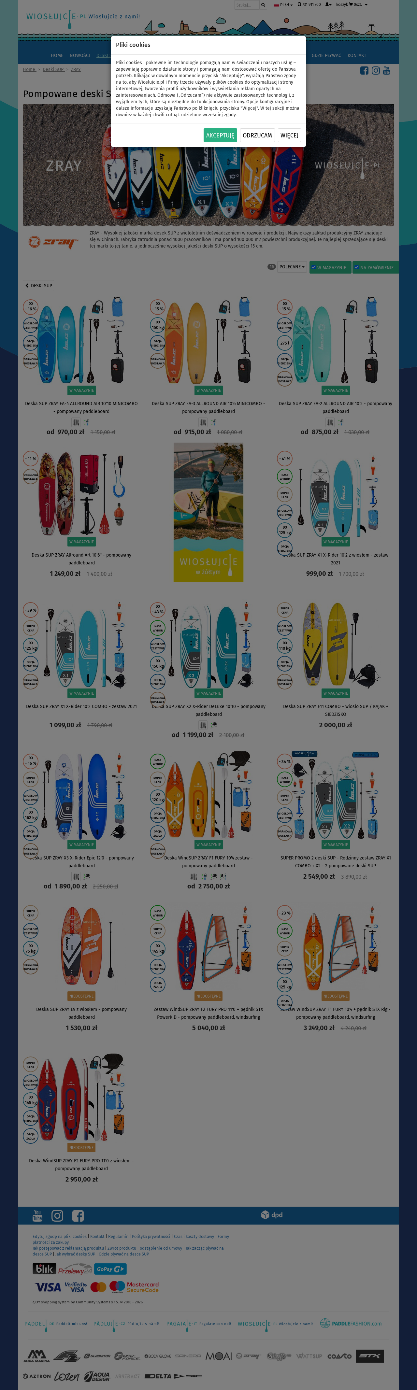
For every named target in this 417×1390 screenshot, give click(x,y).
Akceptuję (220, 135)
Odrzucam (257, 135)
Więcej (289, 135)
